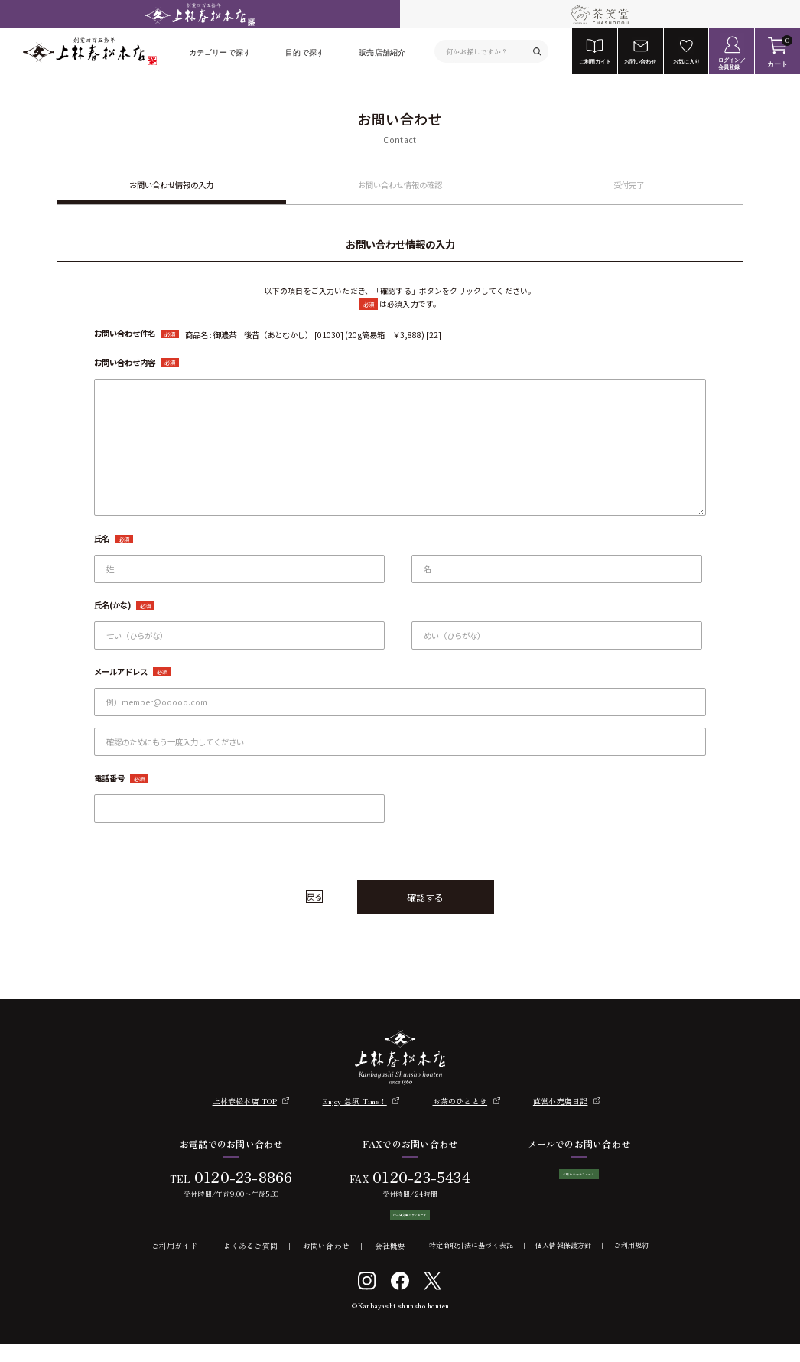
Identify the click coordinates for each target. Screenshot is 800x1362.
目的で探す (304, 52)
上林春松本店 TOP (245, 1101)
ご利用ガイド (174, 1264)
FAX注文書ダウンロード (404, 1224)
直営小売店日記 (560, 1101)
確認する (425, 897)
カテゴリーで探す (220, 52)
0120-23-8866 (237, 1176)
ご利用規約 (631, 1264)
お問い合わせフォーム (579, 1183)
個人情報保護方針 (563, 1264)
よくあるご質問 (250, 1264)
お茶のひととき (460, 1101)
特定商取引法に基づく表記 (471, 1264)
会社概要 (390, 1264)
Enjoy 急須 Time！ (355, 1101)
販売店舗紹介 (382, 52)
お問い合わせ (326, 1264)
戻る (314, 896)
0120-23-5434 (416, 1176)
